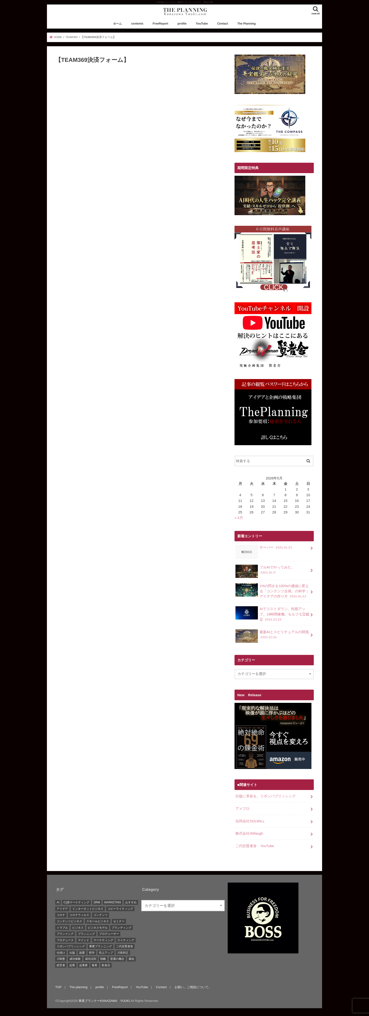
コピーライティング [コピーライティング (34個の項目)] (120, 908)
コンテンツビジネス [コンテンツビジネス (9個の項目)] (69, 921)
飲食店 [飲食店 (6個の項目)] (106, 965)
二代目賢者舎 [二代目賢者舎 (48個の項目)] (124, 946)
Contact (222, 23)
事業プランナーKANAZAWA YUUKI (104, 1001)
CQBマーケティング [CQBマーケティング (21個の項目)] (76, 902)
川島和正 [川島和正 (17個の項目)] (123, 952)
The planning (79, 987)
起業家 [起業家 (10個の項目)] (83, 965)
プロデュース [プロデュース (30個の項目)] (65, 940)
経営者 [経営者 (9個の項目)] (61, 965)
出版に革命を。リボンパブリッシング (265, 796)
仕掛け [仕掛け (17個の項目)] (61, 952)
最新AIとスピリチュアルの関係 (272, 636)
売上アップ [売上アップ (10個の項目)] (106, 952)
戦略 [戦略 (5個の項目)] (103, 959)
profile (182, 23)
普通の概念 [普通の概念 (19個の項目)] (117, 959)
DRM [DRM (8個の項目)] (97, 902)
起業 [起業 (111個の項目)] (72, 965)
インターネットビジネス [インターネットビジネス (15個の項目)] (87, 908)
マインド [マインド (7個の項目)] (83, 940)
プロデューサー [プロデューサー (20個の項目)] (109, 933)
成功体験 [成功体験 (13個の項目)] (75, 959)
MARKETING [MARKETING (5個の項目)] (112, 902)
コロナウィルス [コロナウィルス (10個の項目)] (79, 915)
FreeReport (160, 23)
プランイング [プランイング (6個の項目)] (65, 933)
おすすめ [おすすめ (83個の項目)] (131, 902)
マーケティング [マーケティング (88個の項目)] (103, 940)
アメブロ (242, 809)
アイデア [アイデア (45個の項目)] (62, 908)
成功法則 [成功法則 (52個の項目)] (90, 959)
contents (137, 23)
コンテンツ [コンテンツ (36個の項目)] (100, 915)
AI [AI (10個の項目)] (58, 902)
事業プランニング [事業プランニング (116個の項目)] (100, 946)
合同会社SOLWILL (249, 821)
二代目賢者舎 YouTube (254, 846)
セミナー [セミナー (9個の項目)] (119, 921)
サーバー (264, 549)
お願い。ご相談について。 (193, 987)
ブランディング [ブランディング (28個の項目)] (121, 927)
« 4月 (239, 518)
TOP (58, 987)
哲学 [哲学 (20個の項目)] (92, 952)
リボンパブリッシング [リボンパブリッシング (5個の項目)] (71, 946)
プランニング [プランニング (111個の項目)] (86, 933)
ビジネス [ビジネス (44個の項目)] (78, 927)
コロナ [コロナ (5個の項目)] (61, 915)
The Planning (246, 23)
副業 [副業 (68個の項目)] (82, 952)
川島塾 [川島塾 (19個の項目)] (61, 959)
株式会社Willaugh (249, 833)
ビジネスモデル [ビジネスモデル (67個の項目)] (98, 927)
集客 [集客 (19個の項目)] (94, 965)
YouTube (202, 23)
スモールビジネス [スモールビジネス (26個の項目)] (97, 921)
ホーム (117, 23)
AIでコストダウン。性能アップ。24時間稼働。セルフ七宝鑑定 (272, 614)
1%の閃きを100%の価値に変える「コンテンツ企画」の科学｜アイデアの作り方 (272, 591)
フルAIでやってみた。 (265, 571)
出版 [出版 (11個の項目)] (72, 952)
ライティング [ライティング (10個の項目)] (125, 940)
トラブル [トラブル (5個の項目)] (62, 927)
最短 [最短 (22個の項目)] (131, 959)
